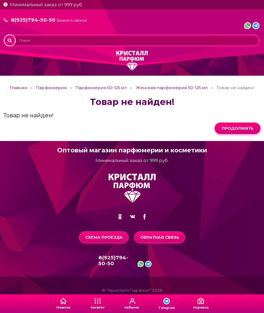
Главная (18, 87)
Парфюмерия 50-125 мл (101, 87)
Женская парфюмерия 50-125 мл (172, 87)
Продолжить (237, 128)
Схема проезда (104, 237)
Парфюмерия (51, 87)
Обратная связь (159, 237)
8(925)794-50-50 (33, 20)
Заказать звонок (71, 20)
